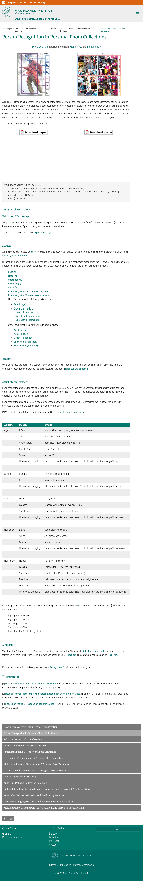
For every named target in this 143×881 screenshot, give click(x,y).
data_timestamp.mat (93, 651)
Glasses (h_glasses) (24, 312)
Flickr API (112, 655)
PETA (81, 605)
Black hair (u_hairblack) (26, 345)
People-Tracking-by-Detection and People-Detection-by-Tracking (39, 801)
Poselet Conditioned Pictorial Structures (25, 745)
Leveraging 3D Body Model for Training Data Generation (33, 758)
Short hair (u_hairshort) (25, 341)
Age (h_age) (20, 304)
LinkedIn (53, 837)
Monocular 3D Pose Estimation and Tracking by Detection (34, 795)
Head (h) (12, 276)
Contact (118, 829)
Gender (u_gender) (23, 337)
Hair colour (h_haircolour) (27, 316)
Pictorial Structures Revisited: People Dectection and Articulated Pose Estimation (47, 789)
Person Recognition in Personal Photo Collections (30, 683)
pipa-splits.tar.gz (42, 232)
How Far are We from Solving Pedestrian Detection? (31, 727)
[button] (138, 2)
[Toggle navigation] (138, 14)
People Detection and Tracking (20, 776)
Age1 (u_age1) (21, 330)
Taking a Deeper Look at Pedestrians (23, 739)
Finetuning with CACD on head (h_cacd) (28, 291)
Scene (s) (13, 287)
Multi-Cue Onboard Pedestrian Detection (25, 783)
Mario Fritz (75, 46)
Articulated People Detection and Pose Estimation (30, 751)
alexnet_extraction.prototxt (15, 255)
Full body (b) (14, 283)
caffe (33, 251)
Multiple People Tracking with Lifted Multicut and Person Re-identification (44, 807)
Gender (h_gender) (23, 308)
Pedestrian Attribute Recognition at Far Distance (29, 704)
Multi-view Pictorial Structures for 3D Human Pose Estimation (37, 764)
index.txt (71, 655)
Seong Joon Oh (40, 46)
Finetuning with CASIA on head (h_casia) (29, 295)
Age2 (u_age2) (21, 334)
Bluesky (53, 833)
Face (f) (12, 272)
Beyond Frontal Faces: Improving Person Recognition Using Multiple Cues (42, 693)
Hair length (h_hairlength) (27, 320)
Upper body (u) (15, 279)
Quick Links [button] (9, 828)
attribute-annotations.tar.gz (70, 412)
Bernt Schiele (94, 46)
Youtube (53, 844)
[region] (66, 509)
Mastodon (54, 841)
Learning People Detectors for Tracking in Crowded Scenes (35, 770)
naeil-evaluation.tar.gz (76, 368)
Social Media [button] (56, 828)
